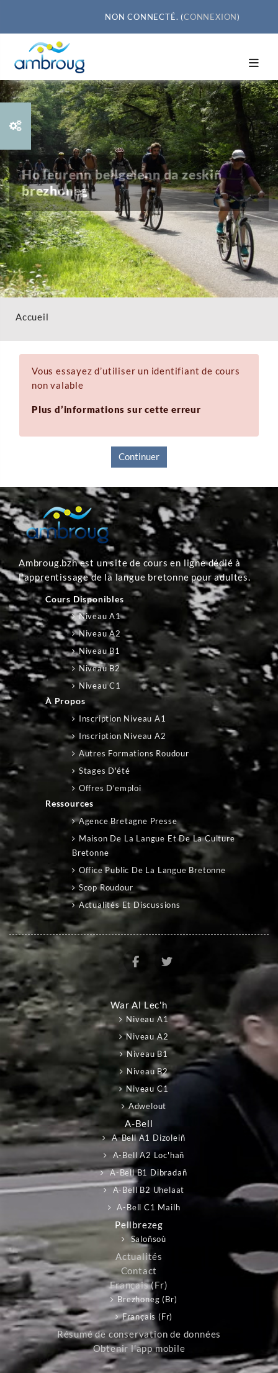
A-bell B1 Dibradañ (147, 1172)
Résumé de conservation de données (139, 1334)
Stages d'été (104, 771)
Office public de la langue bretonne (152, 870)
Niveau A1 (100, 616)
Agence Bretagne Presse (128, 821)
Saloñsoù (147, 1239)
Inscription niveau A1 (122, 718)
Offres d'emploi (110, 788)
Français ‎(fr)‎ (139, 1285)
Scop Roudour (106, 887)
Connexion (210, 17)
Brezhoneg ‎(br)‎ (147, 1299)
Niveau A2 (100, 633)
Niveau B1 (99, 651)
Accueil (32, 317)
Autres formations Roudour (134, 753)
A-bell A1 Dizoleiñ (147, 1138)
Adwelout (147, 1106)
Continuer (139, 456)
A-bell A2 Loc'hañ (147, 1155)
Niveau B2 (99, 668)
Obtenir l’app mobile (139, 1348)
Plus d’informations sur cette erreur (116, 409)
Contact (139, 1271)
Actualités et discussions (130, 905)
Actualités (139, 1256)
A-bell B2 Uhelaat (147, 1190)
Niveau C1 (100, 686)
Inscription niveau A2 (122, 736)
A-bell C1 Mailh (148, 1207)
